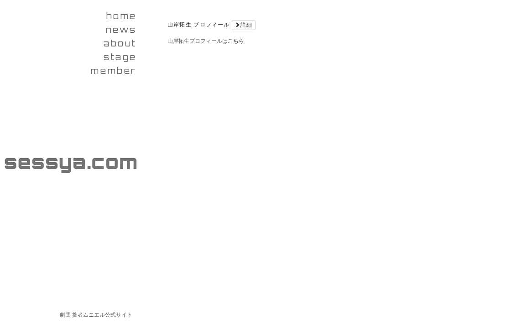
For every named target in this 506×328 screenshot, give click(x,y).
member (114, 71)
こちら (236, 41)
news (121, 30)
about (120, 43)
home (121, 16)
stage (120, 57)
